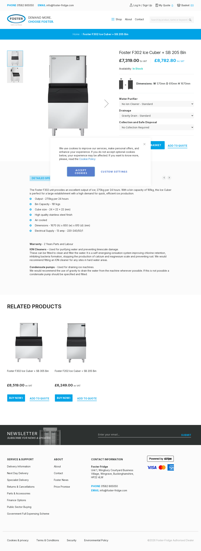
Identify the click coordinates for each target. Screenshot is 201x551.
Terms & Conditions (47, 540)
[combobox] (172, 20)
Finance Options (16, 500)
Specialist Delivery (18, 479)
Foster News (61, 479)
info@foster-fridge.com (60, 5)
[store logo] (16, 19)
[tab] (42, 178)
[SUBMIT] (186, 435)
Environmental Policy (96, 540)
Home (76, 34)
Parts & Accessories (18, 493)
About (128, 19)
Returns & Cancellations (21, 486)
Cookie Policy (87, 158)
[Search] (190, 20)
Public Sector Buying (19, 506)
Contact (139, 19)
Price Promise (62, 486)
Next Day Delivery (17, 473)
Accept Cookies (81, 171)
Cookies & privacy (18, 540)
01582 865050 (25, 5)
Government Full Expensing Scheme (28, 513)
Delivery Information (18, 466)
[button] (15, 75)
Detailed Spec (42, 178)
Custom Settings (114, 171)
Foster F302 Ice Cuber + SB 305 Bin (28, 370)
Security (71, 540)
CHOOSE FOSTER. (41, 21)
